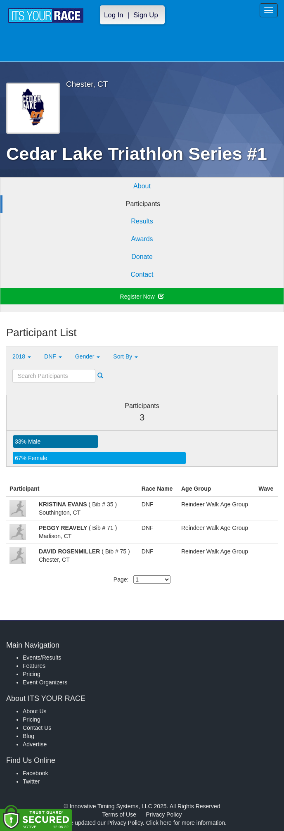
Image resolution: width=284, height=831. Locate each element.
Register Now (142, 296)
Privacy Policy (164, 814)
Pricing (31, 674)
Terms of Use (119, 814)
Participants (143, 203)
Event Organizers (45, 682)
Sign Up (145, 15)
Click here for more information (185, 822)
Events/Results (42, 657)
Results (142, 221)
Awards (142, 238)
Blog (28, 736)
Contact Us (37, 727)
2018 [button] (21, 356)
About (142, 186)
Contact (141, 274)
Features (34, 665)
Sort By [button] (125, 356)
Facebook (35, 773)
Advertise (35, 744)
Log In (113, 15)
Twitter (31, 781)
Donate (142, 256)
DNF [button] (53, 356)
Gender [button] (87, 356)
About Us (35, 711)
